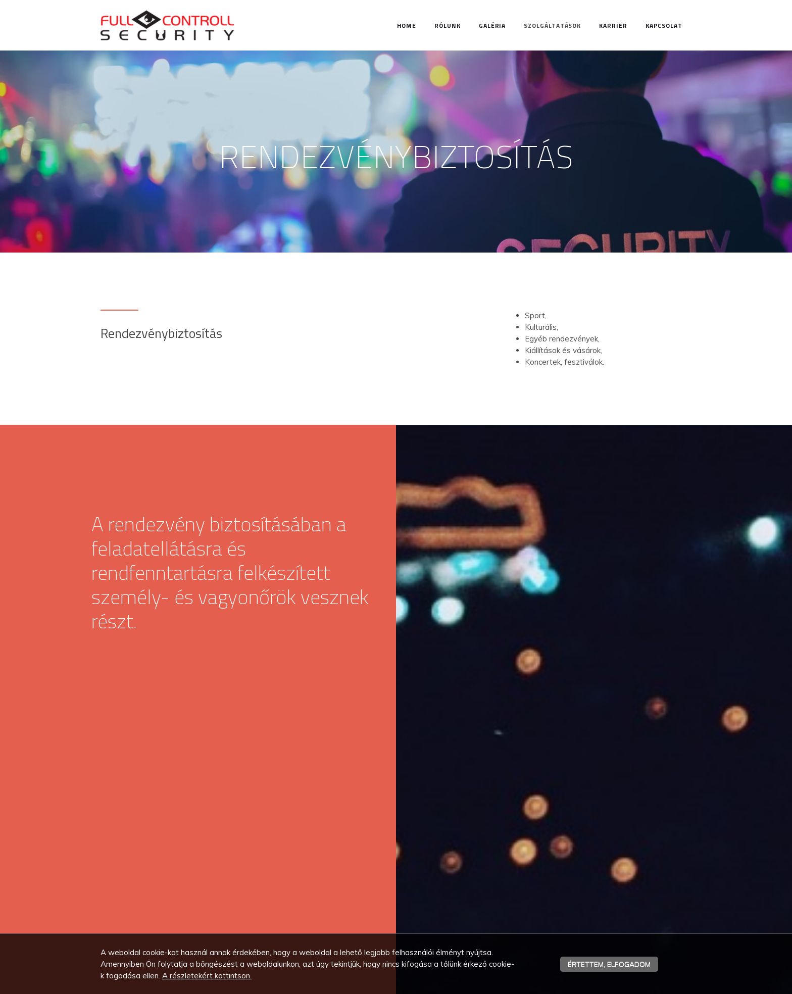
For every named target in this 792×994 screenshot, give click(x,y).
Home (407, 25)
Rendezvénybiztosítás (340, 876)
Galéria (492, 25)
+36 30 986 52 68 (153, 878)
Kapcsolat (664, 25)
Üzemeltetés (323, 906)
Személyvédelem (331, 862)
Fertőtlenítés (324, 920)
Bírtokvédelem (327, 891)
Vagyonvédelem (330, 847)
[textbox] (396, 276)
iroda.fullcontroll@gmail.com (163, 889)
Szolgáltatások (552, 25)
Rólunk (447, 25)
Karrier (613, 25)
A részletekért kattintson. (207, 975)
